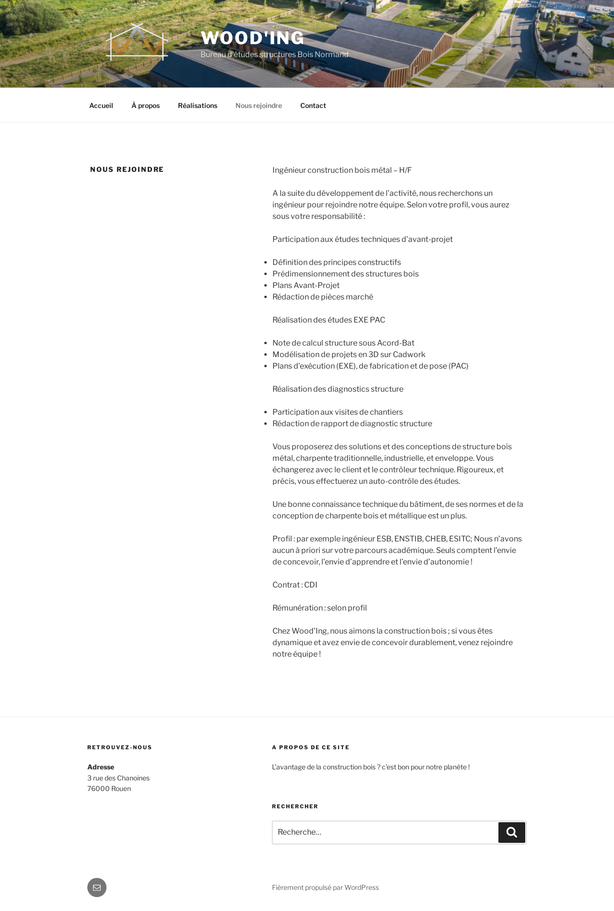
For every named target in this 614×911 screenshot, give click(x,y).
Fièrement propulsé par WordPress (325, 887)
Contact (313, 105)
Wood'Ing (253, 37)
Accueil (101, 105)
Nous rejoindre (259, 105)
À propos (145, 105)
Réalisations (197, 105)
